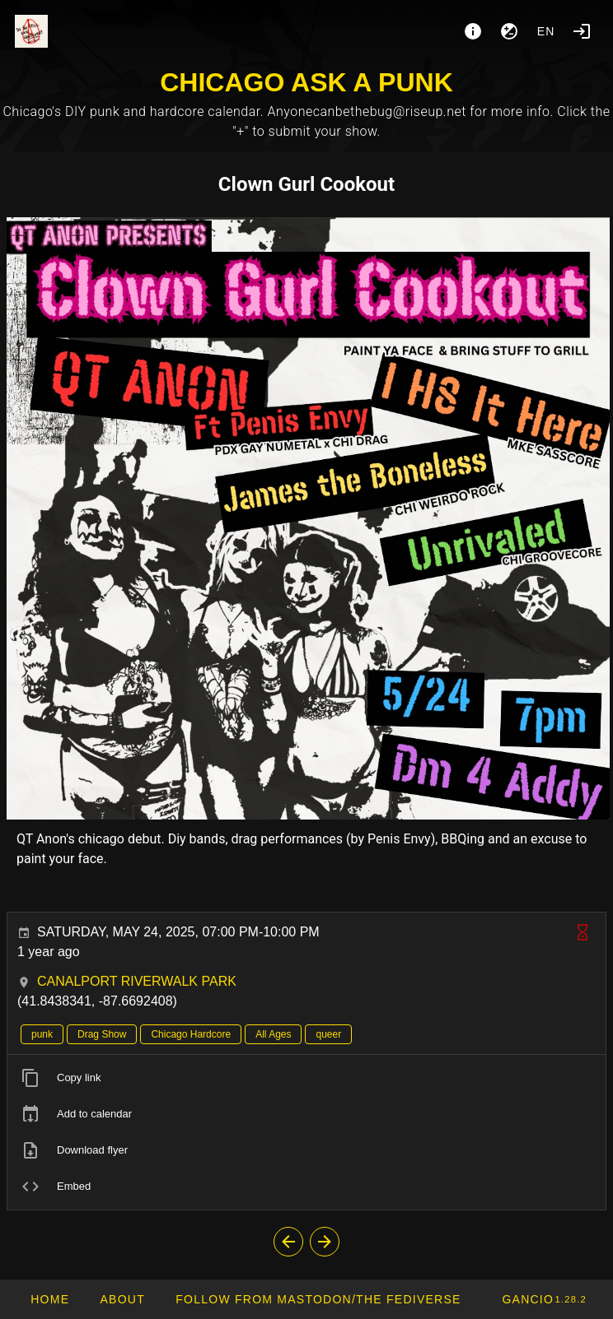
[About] (473, 31)
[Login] (582, 31)
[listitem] (306, 1077)
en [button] (546, 31)
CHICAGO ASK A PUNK (306, 82)
